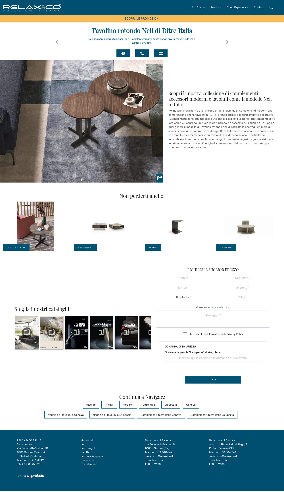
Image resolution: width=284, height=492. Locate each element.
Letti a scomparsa (92, 456)
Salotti (85, 453)
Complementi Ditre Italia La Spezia (208, 414)
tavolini (97, 404)
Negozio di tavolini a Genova (69, 414)
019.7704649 (165, 453)
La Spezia (167, 404)
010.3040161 (229, 453)
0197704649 (37, 461)
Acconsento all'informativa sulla (216, 334)
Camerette (87, 461)
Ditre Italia (147, 404)
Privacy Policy (235, 334)
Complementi (89, 465)
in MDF (112, 404)
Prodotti (215, 7)
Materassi (87, 440)
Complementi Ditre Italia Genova (159, 414)
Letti (84, 444)
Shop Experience (237, 7)
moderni (129, 404)
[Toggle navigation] (271, 7)
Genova (184, 404)
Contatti (259, 7)
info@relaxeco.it (36, 456)
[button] (81, 180)
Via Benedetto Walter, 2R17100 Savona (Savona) (32, 451)
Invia (213, 379)
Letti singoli (88, 448)
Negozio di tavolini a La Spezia (113, 414)
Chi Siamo (198, 7)
